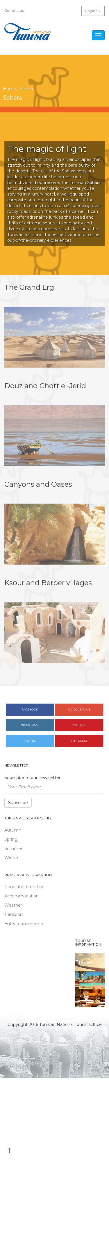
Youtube (79, 725)
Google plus (79, 709)
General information (24, 886)
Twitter (30, 741)
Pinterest (79, 741)
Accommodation (21, 896)
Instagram (30, 725)
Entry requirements (24, 923)
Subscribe (18, 802)
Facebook (30, 709)
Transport (13, 914)
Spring (10, 839)
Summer (13, 848)
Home (9, 88)
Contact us (14, 11)
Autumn (12, 830)
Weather (13, 905)
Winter (11, 857)
